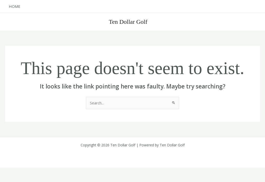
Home (14, 6)
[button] (235, 22)
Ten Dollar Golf (128, 21)
